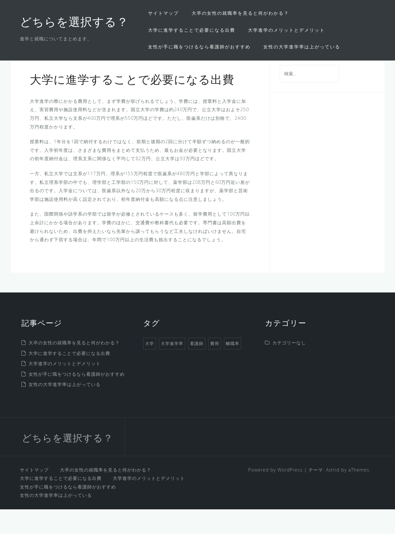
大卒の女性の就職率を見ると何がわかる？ (240, 13)
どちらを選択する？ (74, 23)
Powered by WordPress (275, 494)
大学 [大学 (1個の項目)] (149, 368)
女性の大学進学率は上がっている (301, 47)
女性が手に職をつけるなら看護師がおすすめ (199, 47)
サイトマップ (163, 13)
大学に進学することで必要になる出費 (191, 30)
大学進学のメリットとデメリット (286, 30)
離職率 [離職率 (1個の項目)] (232, 368)
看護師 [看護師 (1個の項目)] (196, 368)
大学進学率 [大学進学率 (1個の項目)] (172, 368)
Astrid (333, 494)
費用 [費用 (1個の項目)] (214, 368)
